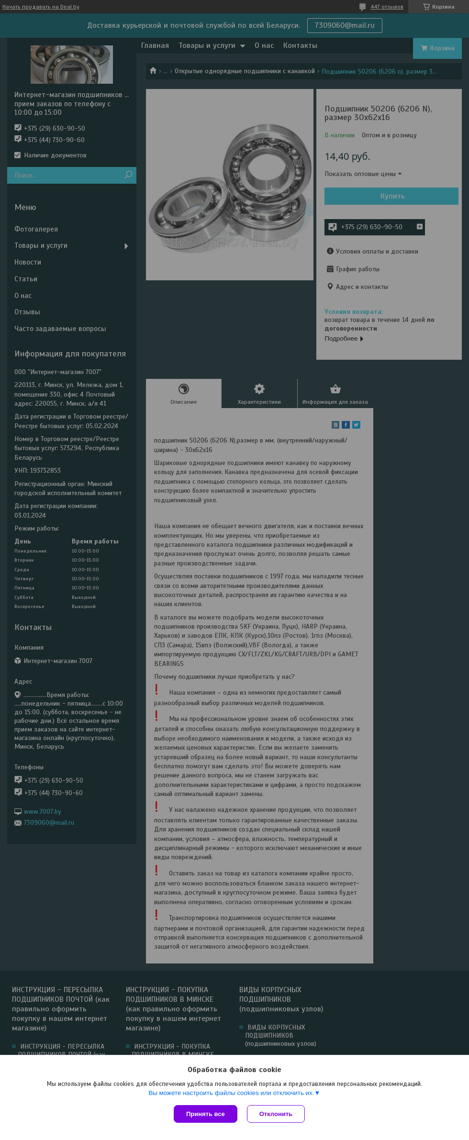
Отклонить (275, 1114)
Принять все (205, 1114)
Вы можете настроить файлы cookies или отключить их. (231, 1092)
